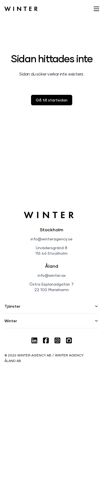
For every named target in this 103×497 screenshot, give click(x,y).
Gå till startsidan (52, 100)
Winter (51, 320)
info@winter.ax (52, 275)
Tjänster (51, 306)
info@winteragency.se (51, 239)
